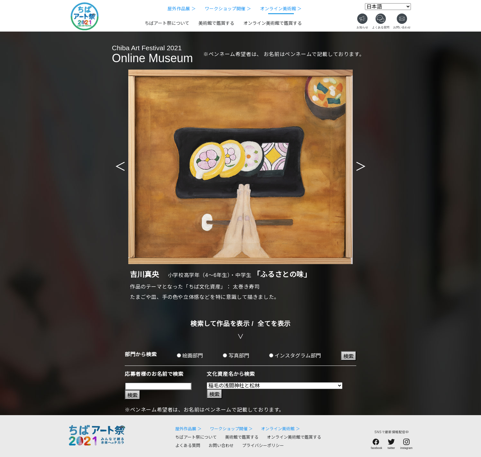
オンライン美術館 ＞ (281, 8)
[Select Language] (388, 6)
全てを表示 (274, 323)
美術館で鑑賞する (216, 23)
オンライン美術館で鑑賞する (272, 23)
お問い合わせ (221, 445)
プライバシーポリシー (263, 445)
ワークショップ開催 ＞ (228, 8)
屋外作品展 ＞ (182, 8)
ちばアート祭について (167, 23)
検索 (348, 356)
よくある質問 (187, 445)
